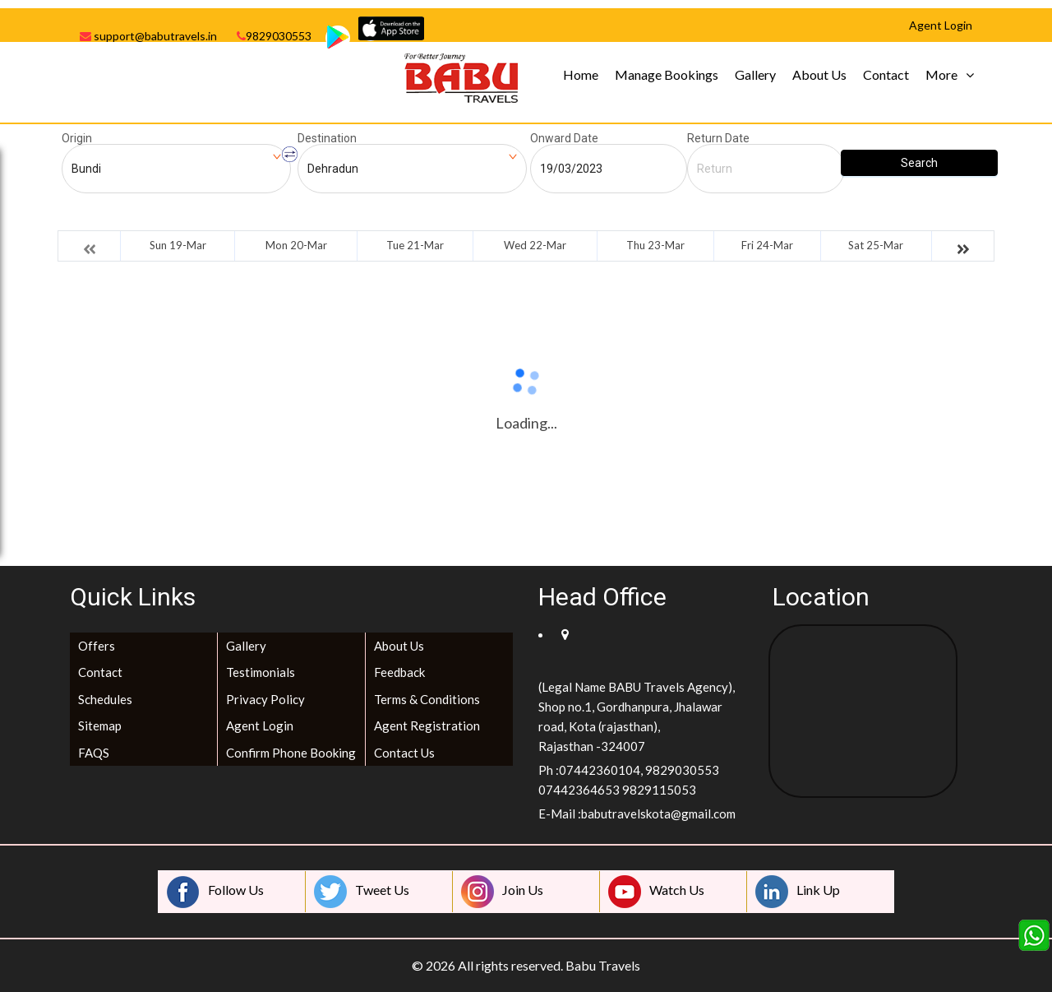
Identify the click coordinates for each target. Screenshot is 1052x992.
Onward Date (564, 138)
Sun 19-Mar (178, 245)
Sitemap (100, 725)
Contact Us (404, 752)
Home (580, 74)
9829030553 (274, 36)
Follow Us (215, 891)
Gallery (755, 74)
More (941, 74)
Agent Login (259, 725)
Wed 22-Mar (535, 245)
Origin (77, 138)
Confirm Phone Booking (291, 752)
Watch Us (656, 891)
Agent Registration (427, 725)
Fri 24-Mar (767, 245)
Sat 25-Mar (875, 245)
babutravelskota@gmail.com (658, 813)
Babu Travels (602, 965)
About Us (819, 74)
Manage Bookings (666, 74)
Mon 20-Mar (296, 245)
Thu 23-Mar (655, 245)
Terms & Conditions (427, 699)
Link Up (797, 891)
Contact (886, 74)
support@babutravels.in (148, 36)
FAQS (93, 752)
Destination (327, 138)
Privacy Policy (265, 699)
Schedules (105, 699)
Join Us (502, 891)
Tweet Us (361, 891)
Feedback (399, 672)
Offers (96, 645)
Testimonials (260, 672)
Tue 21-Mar (415, 245)
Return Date (718, 138)
